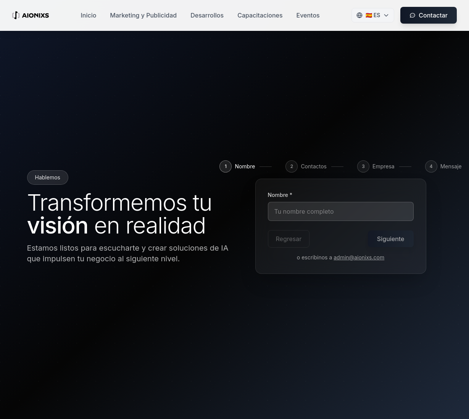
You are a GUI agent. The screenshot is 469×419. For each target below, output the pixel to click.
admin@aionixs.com (359, 257)
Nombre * (280, 195)
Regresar (289, 239)
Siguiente (391, 239)
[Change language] (372, 15)
